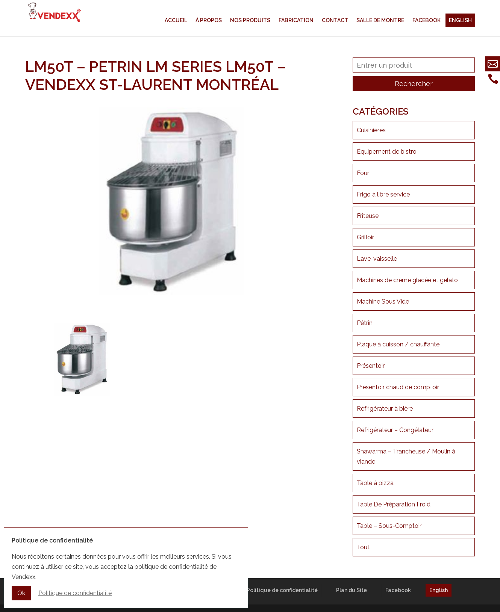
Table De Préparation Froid (393, 504)
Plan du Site (351, 590)
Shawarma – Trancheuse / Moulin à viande (406, 456)
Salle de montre (380, 20)
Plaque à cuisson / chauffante (398, 344)
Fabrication (296, 20)
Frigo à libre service (383, 194)
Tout (363, 547)
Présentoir (371, 365)
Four (363, 173)
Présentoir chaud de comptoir (398, 387)
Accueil (176, 20)
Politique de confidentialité (282, 590)
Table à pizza (375, 483)
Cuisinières (371, 130)
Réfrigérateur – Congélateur (395, 430)
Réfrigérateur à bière (385, 408)
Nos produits (250, 20)
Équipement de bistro (387, 151)
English (460, 20)
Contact (335, 20)
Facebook (426, 20)
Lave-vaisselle (377, 258)
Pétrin (365, 322)
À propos (208, 20)
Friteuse (368, 215)
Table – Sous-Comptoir (389, 525)
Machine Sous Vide (383, 301)
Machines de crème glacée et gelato (407, 280)
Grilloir (365, 237)
